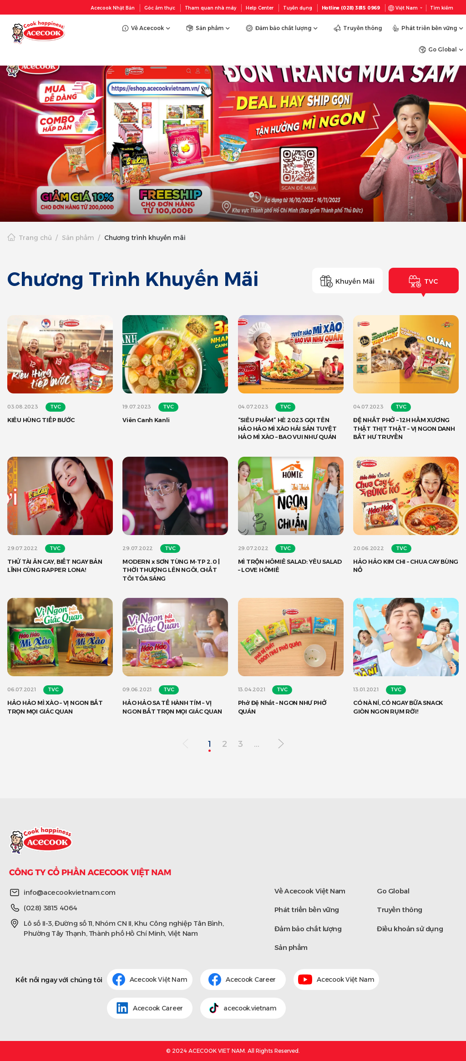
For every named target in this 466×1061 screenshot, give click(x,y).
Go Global (393, 891)
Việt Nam (406, 8)
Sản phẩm (78, 238)
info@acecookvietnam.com (70, 892)
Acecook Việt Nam (149, 979)
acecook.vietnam (243, 1008)
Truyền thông (399, 909)
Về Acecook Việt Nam (309, 891)
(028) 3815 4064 (50, 907)
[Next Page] (281, 744)
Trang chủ (35, 238)
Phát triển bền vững (306, 909)
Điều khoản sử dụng (410, 928)
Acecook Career (243, 979)
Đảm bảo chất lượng (308, 928)
